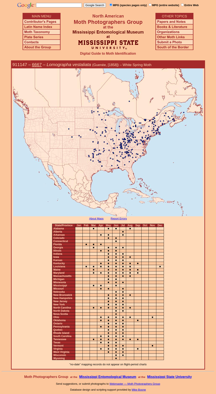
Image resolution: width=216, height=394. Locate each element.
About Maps (96, 218)
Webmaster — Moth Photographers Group (134, 383)
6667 (37, 64)
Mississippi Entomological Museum (107, 377)
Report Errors (119, 218)
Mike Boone (139, 389)
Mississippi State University (169, 377)
